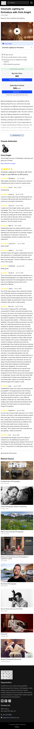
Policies (17, 727)
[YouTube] (2, 700)
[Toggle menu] (31, 2)
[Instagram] (9, 700)
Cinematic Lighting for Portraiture (13, 47)
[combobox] (18, 2)
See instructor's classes (8, 163)
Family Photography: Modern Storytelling (14, 506)
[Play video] (17, 31)
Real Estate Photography (8, 584)
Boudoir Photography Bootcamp (11, 659)
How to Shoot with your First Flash (11, 609)
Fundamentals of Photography (10, 481)
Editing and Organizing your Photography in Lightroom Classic (14, 558)
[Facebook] (5, 700)
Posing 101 (4, 634)
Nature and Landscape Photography (12, 532)
